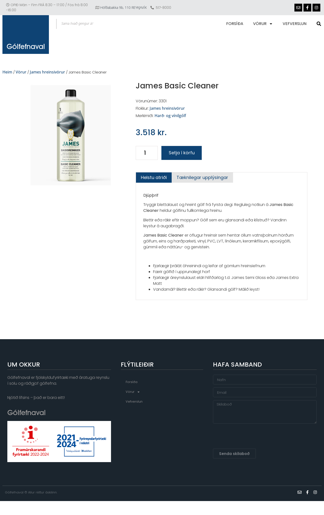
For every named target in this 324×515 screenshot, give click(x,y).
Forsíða (235, 23)
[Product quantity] (147, 153)
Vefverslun (295, 23)
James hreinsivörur (47, 72)
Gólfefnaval (26, 52)
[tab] (154, 177)
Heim (7, 72)
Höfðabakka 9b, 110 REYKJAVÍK (123, 7)
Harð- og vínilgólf (170, 115)
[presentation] (250, 436)
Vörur (264, 23)
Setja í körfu (182, 153)
